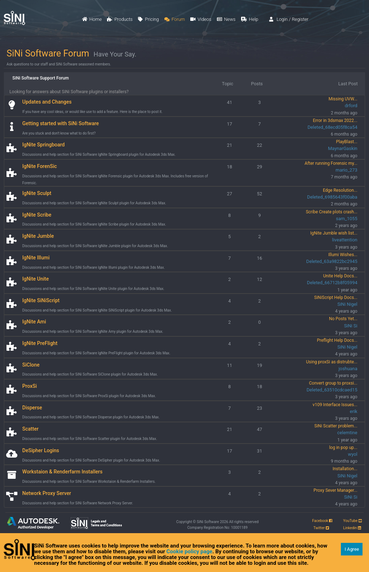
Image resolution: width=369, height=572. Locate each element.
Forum (174, 19)
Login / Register (288, 19)
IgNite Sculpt (37, 193)
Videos (200, 19)
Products (120, 19)
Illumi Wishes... (342, 254)
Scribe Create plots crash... (331, 211)
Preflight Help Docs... (337, 340)
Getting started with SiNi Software (60, 123)
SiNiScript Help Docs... (335, 297)
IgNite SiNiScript (40, 300)
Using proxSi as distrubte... (331, 361)
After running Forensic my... (330, 163)
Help (249, 19)
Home (92, 19)
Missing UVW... (343, 98)
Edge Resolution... (340, 190)
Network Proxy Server (46, 493)
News (226, 19)
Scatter (30, 429)
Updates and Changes (47, 102)
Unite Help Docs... (340, 275)
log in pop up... (343, 447)
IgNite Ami (34, 321)
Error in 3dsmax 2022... (335, 120)
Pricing (148, 19)
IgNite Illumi (36, 257)
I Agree (351, 549)
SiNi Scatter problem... (335, 425)
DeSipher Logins (40, 450)
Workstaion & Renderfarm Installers (62, 472)
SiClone (31, 365)
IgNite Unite (35, 279)
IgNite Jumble (38, 236)
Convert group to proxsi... (333, 383)
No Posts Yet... (343, 318)
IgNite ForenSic (39, 166)
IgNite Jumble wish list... (333, 233)
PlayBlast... (346, 141)
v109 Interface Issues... (335, 404)
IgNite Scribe (37, 215)
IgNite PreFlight (40, 343)
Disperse (32, 407)
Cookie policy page (189, 551)
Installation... (345, 468)
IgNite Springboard (43, 144)
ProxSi (29, 386)
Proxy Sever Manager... (335, 490)
